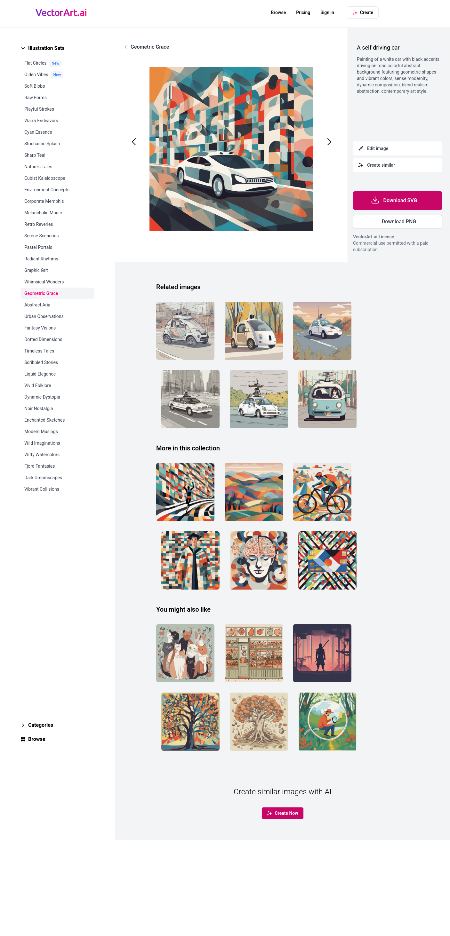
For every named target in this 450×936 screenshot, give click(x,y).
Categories (40, 725)
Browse (278, 12)
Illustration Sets (46, 48)
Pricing (303, 12)
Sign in (327, 12)
